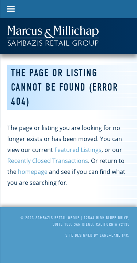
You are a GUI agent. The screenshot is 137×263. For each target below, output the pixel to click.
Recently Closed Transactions (47, 161)
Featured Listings (78, 150)
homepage (32, 172)
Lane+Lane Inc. (115, 235)
